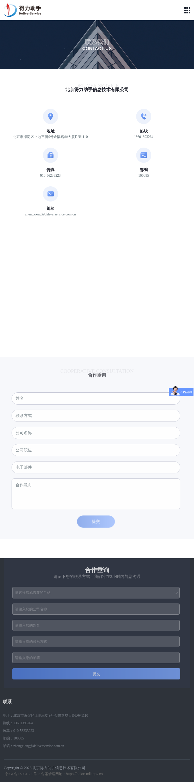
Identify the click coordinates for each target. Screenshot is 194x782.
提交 (94, 523)
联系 (5, 701)
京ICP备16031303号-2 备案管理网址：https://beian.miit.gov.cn (53, 774)
